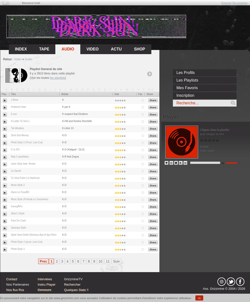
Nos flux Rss (15, 290)
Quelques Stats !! (76, 290)
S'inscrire (226, 3)
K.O (64, 163)
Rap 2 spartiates (20, 156)
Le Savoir (16, 170)
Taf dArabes (17, 128)
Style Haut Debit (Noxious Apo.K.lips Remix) (35, 234)
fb (240, 282)
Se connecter (240, 3)
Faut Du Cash (18, 220)
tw (231, 282)
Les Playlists (187, 80)
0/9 (151, 89)
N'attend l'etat (18, 107)
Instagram (221, 282)
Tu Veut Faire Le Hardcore (25, 178)
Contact (11, 279)
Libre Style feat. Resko (23, 163)
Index (18, 59)
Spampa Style (18, 227)
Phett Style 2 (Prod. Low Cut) (27, 142)
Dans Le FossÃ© (20, 192)
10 (101, 261)
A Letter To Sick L (20, 121)
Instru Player (47, 284)
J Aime (14, 99)
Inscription (185, 95)
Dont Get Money (20, 135)
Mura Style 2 (18, 185)
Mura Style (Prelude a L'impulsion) (29, 199)
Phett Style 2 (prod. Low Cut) (26, 242)
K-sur (14, 114)
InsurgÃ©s (17, 206)
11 (108, 261)
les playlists (57, 78)
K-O (64, 135)
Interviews (45, 279)
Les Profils (186, 73)
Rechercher (72, 284)
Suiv (116, 261)
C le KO (15, 149)
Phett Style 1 (18, 249)
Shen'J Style (17, 213)
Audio (67, 49)
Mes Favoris (187, 88)
